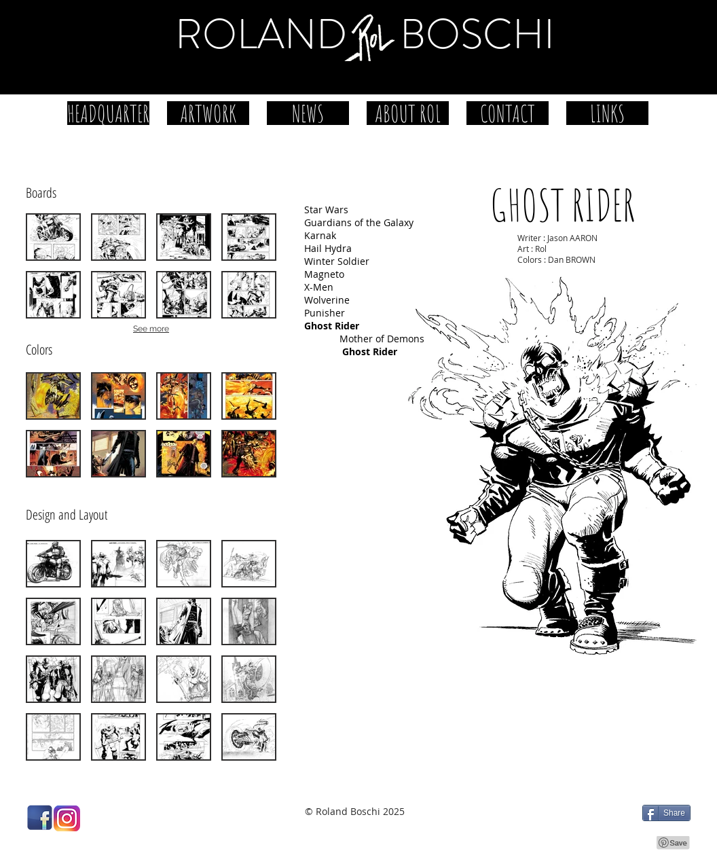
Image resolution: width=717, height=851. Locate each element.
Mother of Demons (381, 338)
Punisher (324, 312)
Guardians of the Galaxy (358, 222)
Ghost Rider (369, 351)
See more (151, 328)
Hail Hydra (328, 248)
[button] (53, 237)
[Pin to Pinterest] (674, 843)
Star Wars (326, 209)
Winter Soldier (336, 261)
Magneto (324, 274)
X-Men (318, 286)
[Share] (666, 813)
